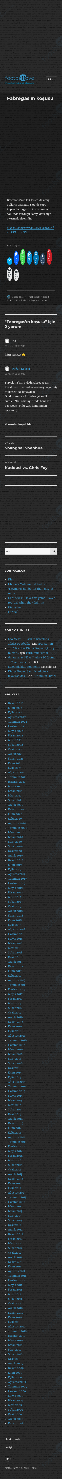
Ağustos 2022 (17, 717)
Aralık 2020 (15, 804)
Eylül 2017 (14, 975)
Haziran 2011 (16, 1280)
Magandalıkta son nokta (24, 666)
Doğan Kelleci (21, 368)
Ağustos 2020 (17, 823)
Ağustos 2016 (17, 1035)
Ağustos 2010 (16, 1326)
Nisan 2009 (15, 1400)
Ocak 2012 (14, 1252)
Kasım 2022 (16, 703)
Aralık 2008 (15, 1418)
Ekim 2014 (15, 1128)
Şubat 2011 (15, 1298)
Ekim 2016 (15, 1026)
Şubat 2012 (15, 1248)
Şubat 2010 (15, 1354)
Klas (11, 579)
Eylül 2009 (15, 1377)
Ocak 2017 (14, 1012)
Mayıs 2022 (15, 730)
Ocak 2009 (15, 1414)
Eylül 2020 (15, 818)
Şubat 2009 (15, 1409)
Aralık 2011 (15, 1257)
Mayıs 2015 (15, 1095)
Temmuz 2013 (17, 1197)
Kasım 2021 (15, 758)
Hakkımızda (13, 1439)
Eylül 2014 (14, 1132)
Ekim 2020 (15, 814)
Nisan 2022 (15, 735)
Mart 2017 (14, 1003)
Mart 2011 (14, 1294)
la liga (32, 300)
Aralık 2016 (15, 1017)
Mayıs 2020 (15, 832)
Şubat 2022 (15, 744)
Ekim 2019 (15, 864)
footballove (18, 297)
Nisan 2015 (15, 1100)
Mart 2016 (14, 1058)
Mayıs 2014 (15, 1151)
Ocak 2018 (14, 957)
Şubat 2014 (15, 1165)
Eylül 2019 (14, 869)
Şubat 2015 (15, 1109)
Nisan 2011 (15, 1289)
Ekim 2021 (15, 763)
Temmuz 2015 (17, 1086)
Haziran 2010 (16, 1335)
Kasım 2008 (16, 1423)
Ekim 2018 (15, 920)
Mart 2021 (14, 795)
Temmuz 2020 (17, 827)
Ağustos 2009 (17, 1382)
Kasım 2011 (15, 1261)
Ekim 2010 (15, 1317)
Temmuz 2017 (17, 984)
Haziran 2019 (16, 883)
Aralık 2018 (15, 911)
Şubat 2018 (15, 952)
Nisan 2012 (15, 1238)
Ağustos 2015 (16, 1081)
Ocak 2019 (14, 906)
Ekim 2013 (14, 1183)
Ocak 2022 (15, 749)
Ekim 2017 (14, 971)
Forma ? (13, 611)
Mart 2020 (15, 841)
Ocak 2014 (14, 1169)
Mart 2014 (14, 1160)
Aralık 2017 (15, 961)
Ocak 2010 (14, 1358)
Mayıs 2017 (15, 994)
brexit (46, 297)
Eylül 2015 (14, 1077)
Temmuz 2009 (17, 1386)
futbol (24, 300)
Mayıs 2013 (15, 1206)
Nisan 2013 (15, 1211)
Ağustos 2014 (16, 1137)
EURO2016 (12, 300)
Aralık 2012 (15, 1229)
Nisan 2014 (15, 1155)
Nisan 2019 (15, 892)
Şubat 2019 (15, 901)
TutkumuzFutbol (37, 652)
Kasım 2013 (15, 1178)
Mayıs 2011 (15, 1285)
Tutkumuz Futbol (44, 676)
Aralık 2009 (15, 1363)
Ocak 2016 (14, 1068)
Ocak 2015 (14, 1114)
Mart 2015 (14, 1104)
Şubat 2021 (15, 800)
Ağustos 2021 (16, 772)
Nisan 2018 (15, 943)
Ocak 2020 (15, 851)
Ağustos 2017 (16, 980)
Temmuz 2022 (17, 721)
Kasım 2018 (15, 915)
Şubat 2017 (15, 1008)
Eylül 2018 (14, 924)
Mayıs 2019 (15, 887)
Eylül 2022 (15, 712)
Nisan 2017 (15, 998)
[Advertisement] (31, 38)
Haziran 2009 (17, 1391)
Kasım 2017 (15, 966)
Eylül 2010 (14, 1321)
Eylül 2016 (14, 1031)
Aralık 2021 (15, 754)
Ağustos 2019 (17, 874)
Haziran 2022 (17, 726)
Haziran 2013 (16, 1201)
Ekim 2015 (15, 1072)
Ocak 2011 (14, 1303)
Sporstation (45, 643)
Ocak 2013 (14, 1225)
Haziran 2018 (16, 934)
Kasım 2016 (15, 1021)
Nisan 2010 (15, 1345)
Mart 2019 (14, 897)
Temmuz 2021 (17, 777)
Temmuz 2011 (17, 1275)
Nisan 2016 (15, 1054)
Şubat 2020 (15, 846)
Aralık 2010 (15, 1308)
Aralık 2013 (15, 1174)
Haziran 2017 (16, 989)
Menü (51, 79)
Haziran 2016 (16, 1044)
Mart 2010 (14, 1349)
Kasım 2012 (15, 1234)
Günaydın (14, 607)
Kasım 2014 (15, 1123)
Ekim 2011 (14, 1266)
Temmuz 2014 (17, 1141)
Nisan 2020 (15, 837)
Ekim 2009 (15, 1372)
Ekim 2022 (15, 707)
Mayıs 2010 (15, 1340)
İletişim (10, 1447)
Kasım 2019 (15, 860)
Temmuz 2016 (17, 1040)
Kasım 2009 (16, 1368)
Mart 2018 (14, 948)
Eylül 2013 (14, 1188)
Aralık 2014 (15, 1118)
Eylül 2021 (14, 767)
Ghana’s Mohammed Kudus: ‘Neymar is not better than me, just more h (31, 588)
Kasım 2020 (16, 809)
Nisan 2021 (15, 791)
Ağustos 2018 (16, 929)
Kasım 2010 (15, 1312)
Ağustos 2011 (16, 1271)
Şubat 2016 (15, 1063)
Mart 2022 (15, 740)
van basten (42, 300)
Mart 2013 (14, 1215)
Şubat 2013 (15, 1220)
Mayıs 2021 (15, 786)
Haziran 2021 (16, 781)
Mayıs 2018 (15, 938)
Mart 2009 (15, 1405)
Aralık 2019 (15, 855)
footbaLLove (11, 1468)
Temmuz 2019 (17, 878)
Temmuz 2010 (17, 1331)
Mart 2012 (14, 1243)
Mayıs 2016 (15, 1049)
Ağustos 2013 (16, 1192)
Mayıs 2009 (15, 1395)
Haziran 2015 (16, 1091)
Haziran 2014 (16, 1146)
